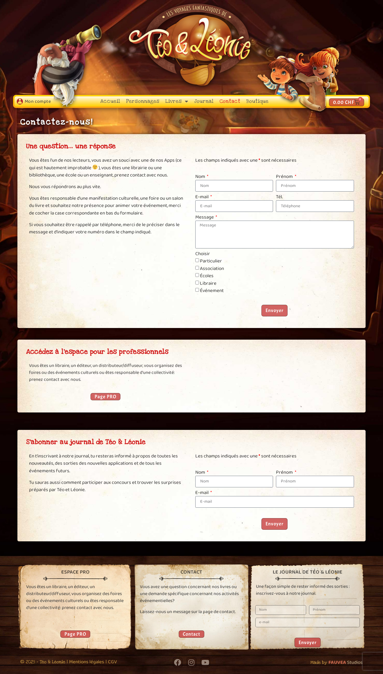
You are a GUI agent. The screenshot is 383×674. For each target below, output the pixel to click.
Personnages (143, 101)
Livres (176, 101)
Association (212, 268)
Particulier (211, 261)
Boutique (257, 101)
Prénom (285, 177)
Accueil (110, 101)
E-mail (202, 197)
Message (205, 218)
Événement (212, 291)
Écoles (207, 276)
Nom (200, 177)
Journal (204, 101)
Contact (230, 101)
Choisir (202, 254)
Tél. (279, 197)
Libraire (208, 283)
